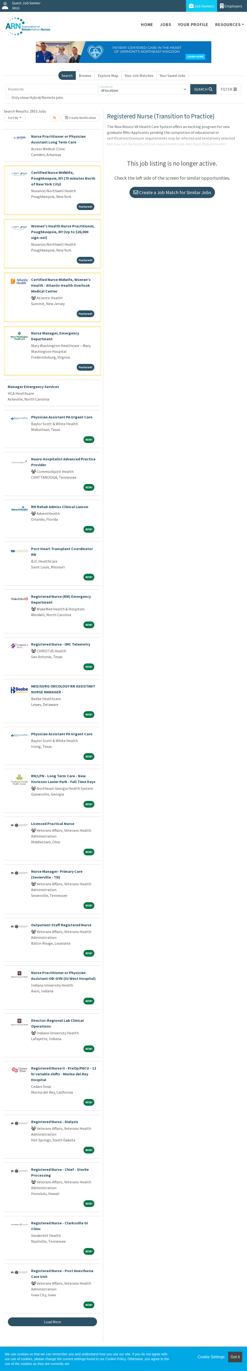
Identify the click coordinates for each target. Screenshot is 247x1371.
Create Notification (80, 118)
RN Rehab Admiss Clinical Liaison (59, 506)
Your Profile (193, 24)
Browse (85, 75)
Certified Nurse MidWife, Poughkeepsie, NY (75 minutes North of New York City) (63, 178)
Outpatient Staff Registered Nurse (61, 924)
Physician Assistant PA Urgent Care (61, 417)
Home (147, 24)
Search (67, 75)
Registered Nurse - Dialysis (54, 1121)
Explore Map (108, 75)
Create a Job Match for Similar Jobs (172, 192)
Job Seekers (201, 6)
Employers (231, 6)
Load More (52, 1321)
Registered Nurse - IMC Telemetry (60, 644)
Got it (235, 1357)
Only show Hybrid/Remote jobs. (38, 97)
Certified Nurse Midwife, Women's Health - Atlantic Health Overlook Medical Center (61, 285)
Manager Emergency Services (33, 386)
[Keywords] (52, 89)
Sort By (13, 118)
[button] (229, 89)
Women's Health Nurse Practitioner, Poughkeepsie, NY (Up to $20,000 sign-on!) (63, 232)
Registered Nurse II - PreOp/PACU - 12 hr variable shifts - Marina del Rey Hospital (63, 1074)
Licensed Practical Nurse (52, 823)
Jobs (165, 24)
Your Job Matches (139, 75)
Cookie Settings (211, 1357)
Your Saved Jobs (172, 75)
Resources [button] (227, 24)
